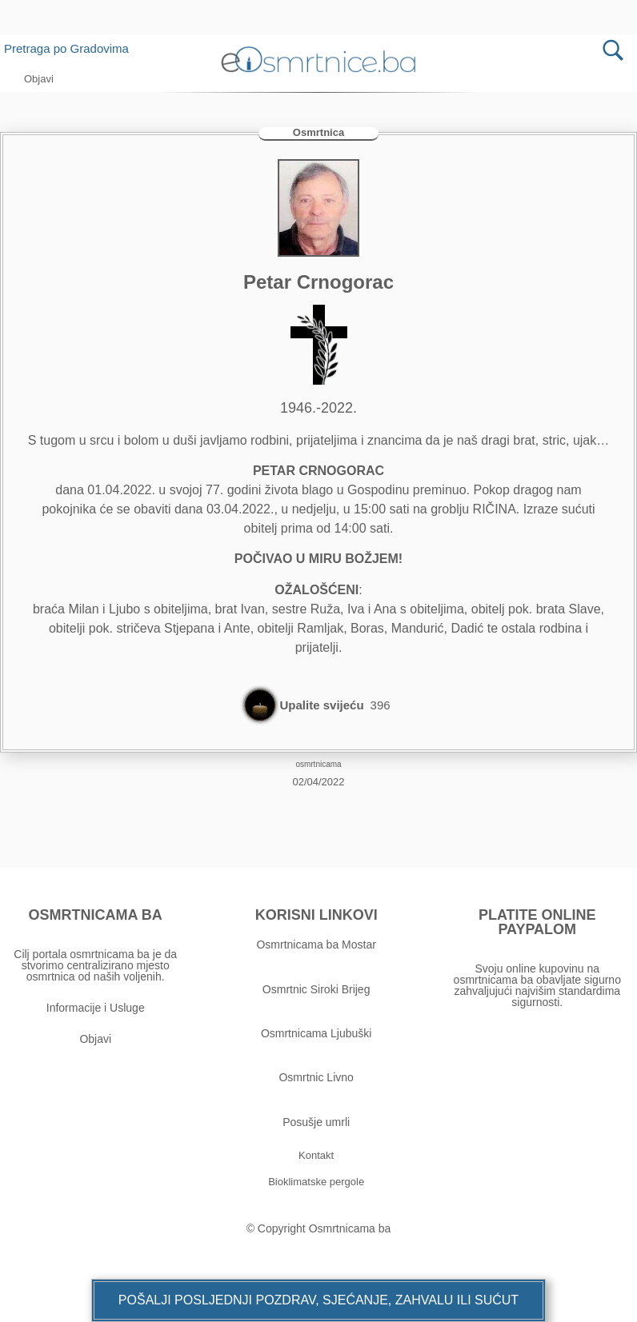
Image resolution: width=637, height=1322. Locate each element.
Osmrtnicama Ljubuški (316, 1033)
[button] (318, 1300)
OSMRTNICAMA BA (95, 915)
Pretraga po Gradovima (72, 48)
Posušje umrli (316, 1122)
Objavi (95, 1038)
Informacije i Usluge (95, 1007)
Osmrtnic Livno (315, 1077)
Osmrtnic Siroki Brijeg (316, 989)
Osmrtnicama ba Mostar (315, 944)
